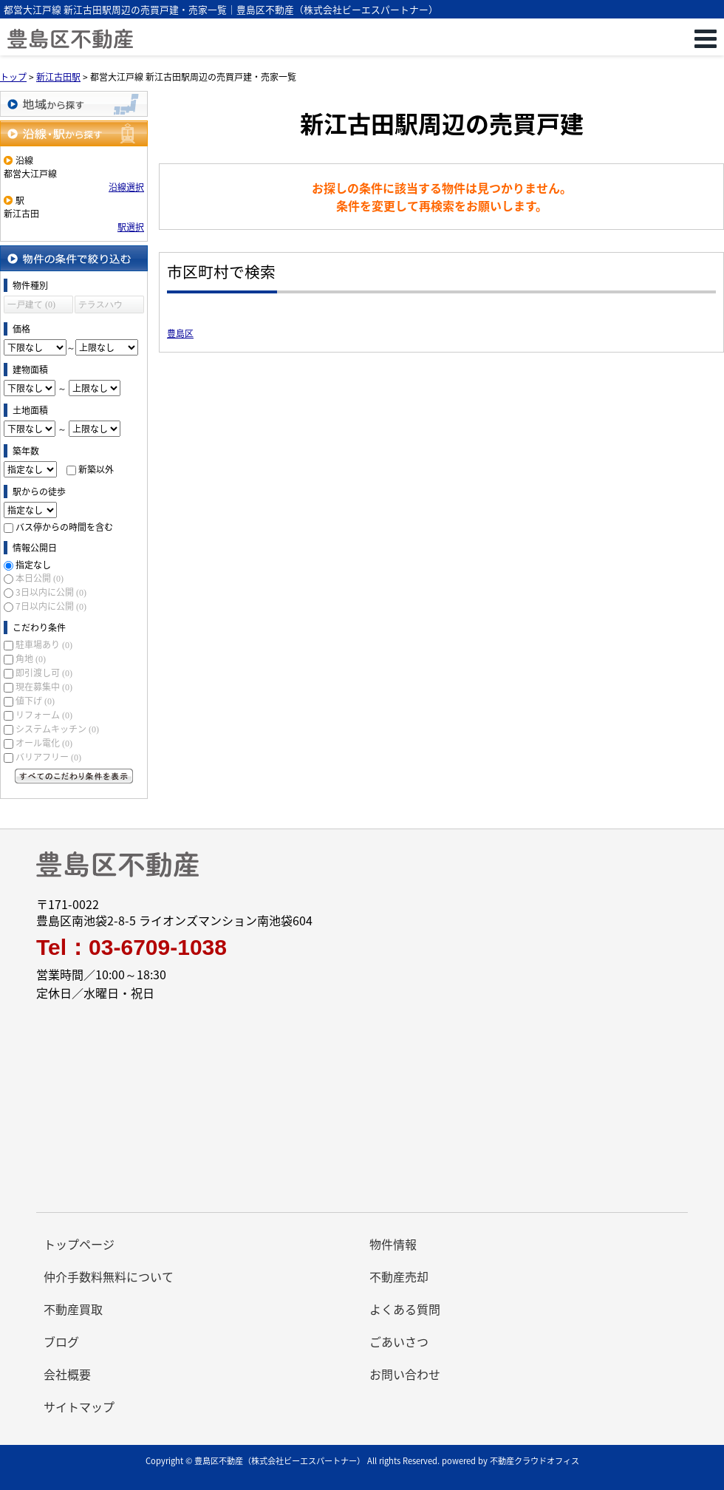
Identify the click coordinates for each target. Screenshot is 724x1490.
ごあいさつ (398, 1341)
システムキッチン (57, 728)
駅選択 (130, 227)
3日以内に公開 (51, 592)
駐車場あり (44, 644)
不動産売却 (398, 1276)
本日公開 (40, 578)
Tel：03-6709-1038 (131, 947)
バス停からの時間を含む (64, 527)
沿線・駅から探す (74, 133)
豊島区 (180, 333)
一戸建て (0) (31, 304)
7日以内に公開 (51, 606)
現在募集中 (44, 686)
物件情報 (393, 1244)
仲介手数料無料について (109, 1276)
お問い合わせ (404, 1374)
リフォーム (44, 714)
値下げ (35, 700)
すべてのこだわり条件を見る (74, 776)
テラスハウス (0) (100, 306)
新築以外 (96, 469)
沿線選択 (126, 187)
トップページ (79, 1244)
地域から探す (74, 104)
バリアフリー (48, 756)
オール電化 (44, 742)
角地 (31, 658)
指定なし (33, 564)
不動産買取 (73, 1309)
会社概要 (67, 1374)
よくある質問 (404, 1309)
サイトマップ (79, 1406)
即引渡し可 (44, 672)
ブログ (61, 1341)
